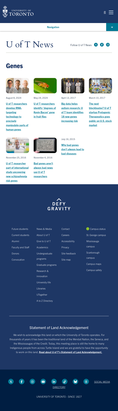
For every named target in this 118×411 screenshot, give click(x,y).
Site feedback (68, 253)
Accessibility (68, 241)
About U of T (43, 234)
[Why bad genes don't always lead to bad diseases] (72, 147)
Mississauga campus (92, 244)
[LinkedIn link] (54, 381)
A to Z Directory (45, 300)
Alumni (15, 241)
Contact (65, 228)
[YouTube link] (43, 381)
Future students (20, 228)
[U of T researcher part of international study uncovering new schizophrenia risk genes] (17, 160)
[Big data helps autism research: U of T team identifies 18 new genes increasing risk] (72, 100)
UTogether (42, 294)
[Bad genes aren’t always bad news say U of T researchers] (45, 158)
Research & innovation (43, 273)
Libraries (41, 288)
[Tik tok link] (64, 381)
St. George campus (96, 234)
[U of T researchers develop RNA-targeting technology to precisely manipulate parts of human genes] (17, 105)
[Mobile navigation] (111, 12)
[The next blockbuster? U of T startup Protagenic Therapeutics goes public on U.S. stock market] (100, 102)
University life (44, 282)
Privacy (65, 247)
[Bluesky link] (75, 381)
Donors (15, 253)
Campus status (98, 228)
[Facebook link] (102, 45)
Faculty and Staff (20, 247)
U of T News (29, 44)
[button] (105, 12)
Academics (42, 247)
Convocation (18, 259)
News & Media (44, 228)
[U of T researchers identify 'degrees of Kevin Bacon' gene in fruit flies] (45, 98)
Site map (66, 259)
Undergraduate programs (44, 256)
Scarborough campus (93, 255)
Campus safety (94, 269)
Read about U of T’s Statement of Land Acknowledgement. (70, 352)
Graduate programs (47, 264)
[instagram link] (108, 45)
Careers (65, 234)
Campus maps (93, 263)
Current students (20, 234)
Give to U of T (44, 241)
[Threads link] (86, 381)
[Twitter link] (96, 45)
